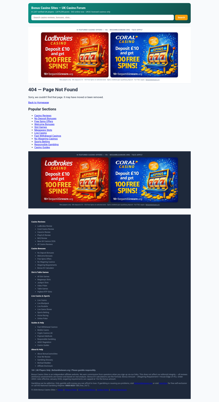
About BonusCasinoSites (47, 354)
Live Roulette (42, 306)
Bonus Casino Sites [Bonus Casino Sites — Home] (44, 8)
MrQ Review (42, 238)
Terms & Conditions (86, 390)
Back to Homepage (38, 102)
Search (181, 17)
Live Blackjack (43, 303)
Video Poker (42, 286)
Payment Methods (44, 336)
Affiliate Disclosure (45, 366)
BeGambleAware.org (153, 80)
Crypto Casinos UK (44, 333)
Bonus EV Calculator (45, 268)
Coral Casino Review (45, 229)
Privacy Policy (71, 390)
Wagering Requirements (47, 265)
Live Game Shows (44, 309)
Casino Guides (42, 147)
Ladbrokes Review (44, 226)
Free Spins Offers (43, 121)
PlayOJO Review (44, 235)
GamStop (163, 383)
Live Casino (40, 133)
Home (60, 390)
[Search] (102, 17)
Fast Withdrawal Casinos (47, 135)
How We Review (43, 357)
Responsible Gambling (46, 144)
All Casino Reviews (45, 244)
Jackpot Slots (43, 283)
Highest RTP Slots (44, 292)
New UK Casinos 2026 (46, 241)
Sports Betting (42, 141)
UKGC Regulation (44, 342)
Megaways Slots (43, 130)
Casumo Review (43, 232)
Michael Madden (44, 363)
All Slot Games (43, 277)
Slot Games (40, 127)
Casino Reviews (42, 115)
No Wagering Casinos (46, 138)
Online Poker (42, 318)
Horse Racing (42, 315)
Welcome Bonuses (44, 124)
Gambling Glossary (45, 360)
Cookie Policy (103, 390)
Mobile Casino (43, 330)
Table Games (42, 289)
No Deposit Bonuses (45, 118)
